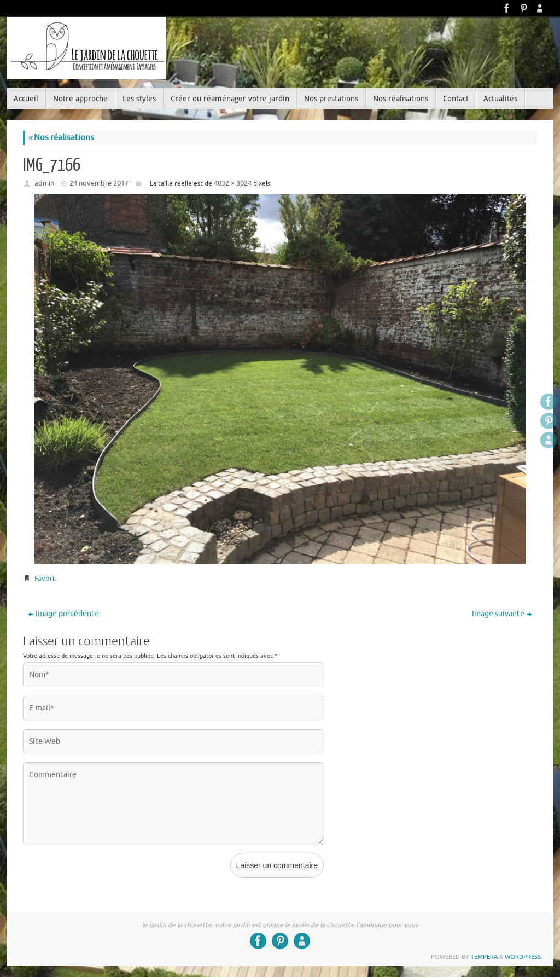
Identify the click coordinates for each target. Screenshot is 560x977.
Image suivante (502, 613)
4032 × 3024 (233, 183)
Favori (44, 578)
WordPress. (523, 957)
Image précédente (63, 613)
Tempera (484, 957)
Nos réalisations (61, 137)
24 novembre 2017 (99, 183)
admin (44, 183)
